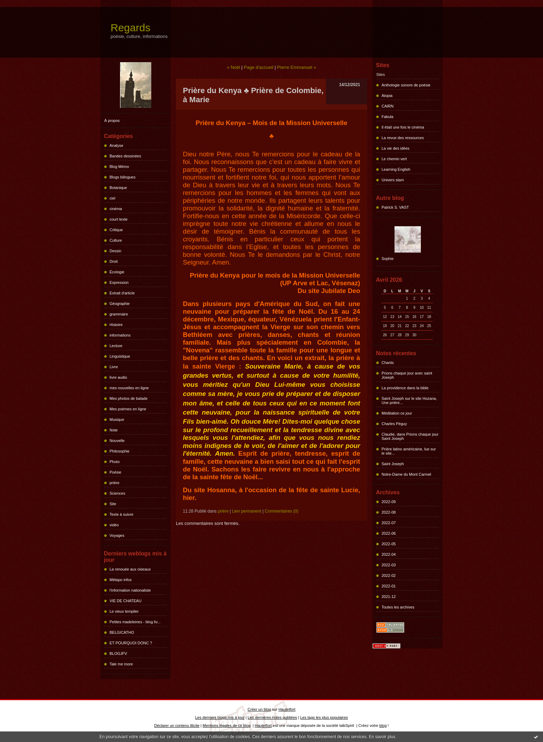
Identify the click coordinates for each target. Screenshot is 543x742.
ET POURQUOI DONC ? (131, 643)
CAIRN (387, 106)
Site (113, 504)
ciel (112, 198)
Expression (119, 282)
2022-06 (389, 533)
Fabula (387, 117)
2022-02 (389, 575)
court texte (118, 219)
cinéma (116, 209)
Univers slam (393, 180)
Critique (116, 230)
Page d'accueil (258, 67)
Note (114, 430)
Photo (115, 462)
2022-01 (389, 586)
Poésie (115, 472)
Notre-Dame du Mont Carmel (406, 474)
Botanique (118, 188)
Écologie (117, 272)
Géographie (120, 303)
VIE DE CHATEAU (125, 601)
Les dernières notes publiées (272, 717)
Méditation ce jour (397, 413)
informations (120, 335)
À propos (112, 120)
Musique (117, 419)
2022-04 (389, 554)
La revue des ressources (403, 138)
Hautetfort (286, 709)
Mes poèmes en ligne (128, 409)
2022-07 (389, 523)
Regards (130, 27)
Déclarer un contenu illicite (176, 725)
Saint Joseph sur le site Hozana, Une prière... (409, 400)
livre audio (118, 377)
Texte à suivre (121, 514)
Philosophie (120, 451)
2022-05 (389, 544)
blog (383, 725)
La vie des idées (396, 148)
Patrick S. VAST (395, 207)
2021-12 (389, 596)
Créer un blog (259, 709)
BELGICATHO (122, 632)
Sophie (387, 258)
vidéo (114, 525)
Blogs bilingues (122, 177)
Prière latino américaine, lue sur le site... (409, 451)
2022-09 (389, 502)
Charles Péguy (394, 424)
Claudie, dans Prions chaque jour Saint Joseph (410, 436)
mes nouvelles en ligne (129, 388)
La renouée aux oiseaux (130, 569)
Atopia (387, 95)
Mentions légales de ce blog (226, 725)
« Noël (233, 67)
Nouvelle (117, 440)
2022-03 (389, 565)
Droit (114, 261)
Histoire (116, 325)
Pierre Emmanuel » (296, 67)
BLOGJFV (118, 653)
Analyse (116, 145)
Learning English (396, 169)
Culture (116, 240)
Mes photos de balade (128, 398)
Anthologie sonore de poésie (406, 85)
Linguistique (120, 356)
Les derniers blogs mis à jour (220, 717)
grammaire (119, 314)
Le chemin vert (394, 159)
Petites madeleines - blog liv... (135, 622)
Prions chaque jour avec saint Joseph (407, 375)
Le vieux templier (124, 611)
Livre (114, 367)
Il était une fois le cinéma (403, 127)
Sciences (117, 493)
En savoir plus (382, 736)
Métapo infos (121, 580)
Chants (388, 362)
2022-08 (389, 512)
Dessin (115, 251)
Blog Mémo (119, 166)
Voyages (117, 535)
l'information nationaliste (130, 590)
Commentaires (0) (281, 511)
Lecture (116, 346)
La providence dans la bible (405, 388)
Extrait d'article (122, 293)
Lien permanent (246, 511)
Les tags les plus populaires (324, 717)
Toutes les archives (398, 607)
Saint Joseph (393, 464)
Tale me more (121, 664)
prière (114, 483)
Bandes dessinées (125, 156)
